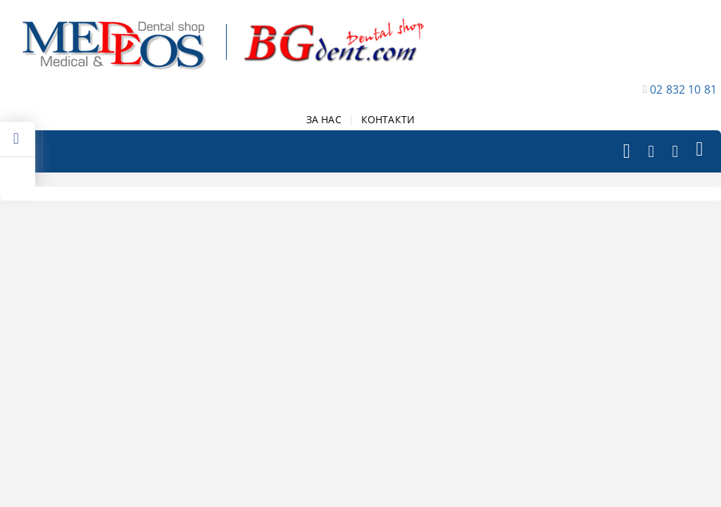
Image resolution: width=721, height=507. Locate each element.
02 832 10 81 (683, 89)
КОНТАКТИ (388, 119)
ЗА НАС (323, 119)
